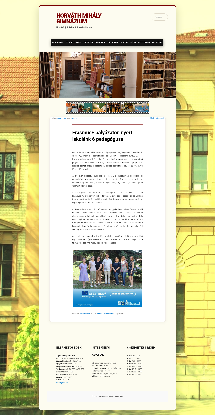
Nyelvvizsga (144, 42)
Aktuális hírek (85, 314)
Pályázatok (113, 42)
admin (74, 118)
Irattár (124, 42)
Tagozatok (100, 42)
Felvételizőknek (73, 42)
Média (133, 42)
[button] (41, 75)
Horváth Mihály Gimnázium (78, 18)
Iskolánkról (57, 42)
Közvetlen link (108, 314)
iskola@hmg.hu (62, 383)
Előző (151, 118)
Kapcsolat (157, 42)
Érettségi (88, 42)
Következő (161, 118)
